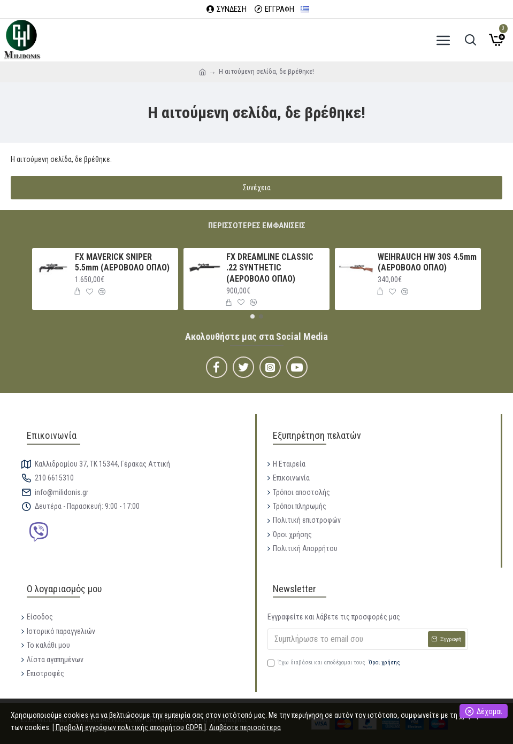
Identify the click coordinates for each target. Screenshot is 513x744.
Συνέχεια (257, 187)
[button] (252, 316)
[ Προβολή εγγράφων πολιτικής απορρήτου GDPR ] (129, 727)
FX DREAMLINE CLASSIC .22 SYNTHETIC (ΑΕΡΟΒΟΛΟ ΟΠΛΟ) (269, 268)
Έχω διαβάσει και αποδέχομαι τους (334, 663)
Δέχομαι (489, 711)
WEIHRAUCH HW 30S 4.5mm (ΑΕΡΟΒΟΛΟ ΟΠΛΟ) (427, 262)
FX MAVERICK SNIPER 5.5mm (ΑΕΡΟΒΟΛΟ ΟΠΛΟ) (122, 262)
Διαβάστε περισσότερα (245, 727)
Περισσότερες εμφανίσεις (256, 225)
